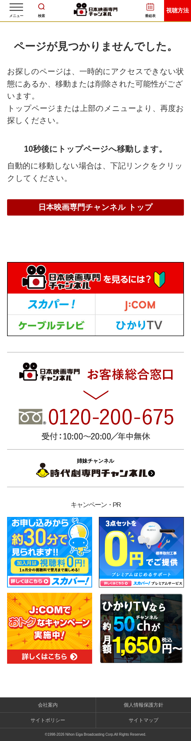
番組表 (150, 16)
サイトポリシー (47, 720)
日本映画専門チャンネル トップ (95, 207)
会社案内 (48, 705)
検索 (41, 16)
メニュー (16, 16)
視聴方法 (177, 10)
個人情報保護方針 (143, 705)
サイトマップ (143, 720)
